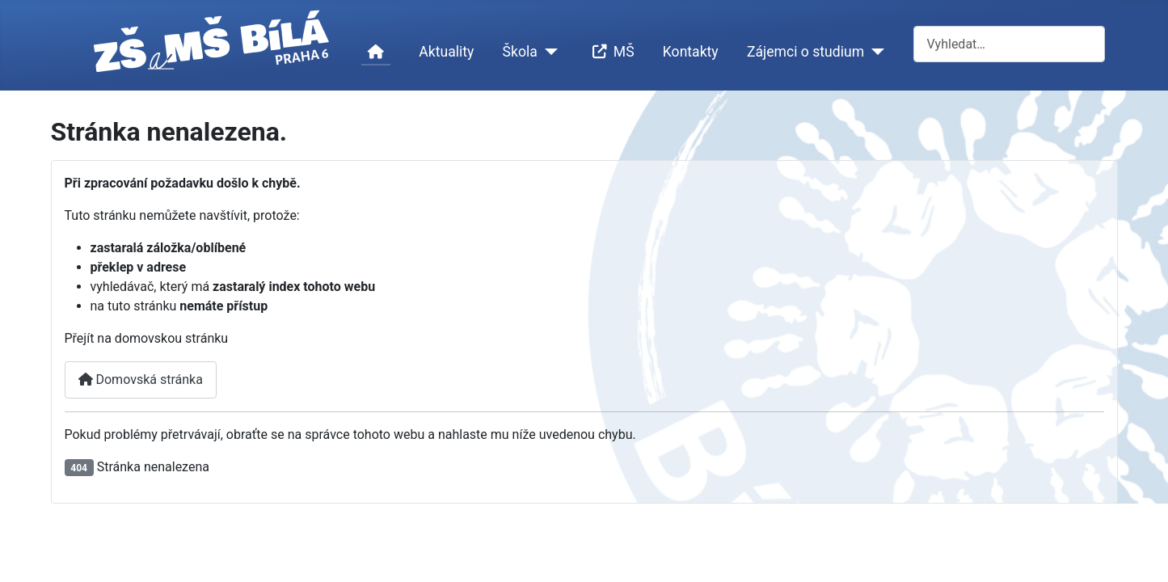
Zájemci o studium (805, 52)
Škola (520, 52)
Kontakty (691, 52)
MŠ (610, 51)
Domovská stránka (140, 379)
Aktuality (446, 52)
